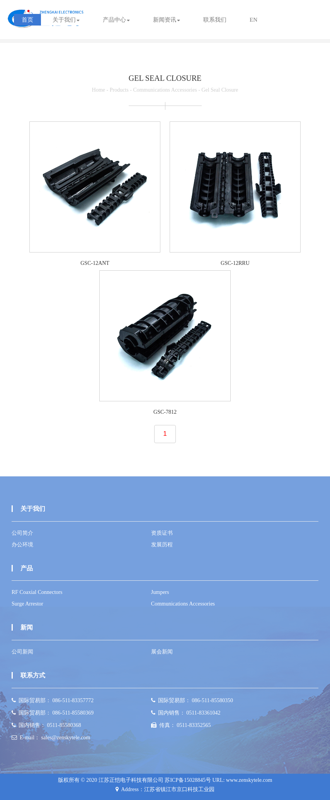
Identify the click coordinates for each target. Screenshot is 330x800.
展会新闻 (162, 652)
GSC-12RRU (235, 263)
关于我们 (66, 20)
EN (253, 20)
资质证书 (162, 533)
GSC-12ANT (94, 263)
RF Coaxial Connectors (37, 592)
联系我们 (214, 20)
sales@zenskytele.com (65, 737)
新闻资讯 (166, 20)
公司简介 (22, 533)
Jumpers (160, 592)
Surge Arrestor (27, 604)
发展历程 (162, 545)
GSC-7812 (165, 412)
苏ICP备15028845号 (188, 780)
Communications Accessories (165, 90)
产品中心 (116, 20)
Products (119, 90)
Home (98, 90)
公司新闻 (22, 652)
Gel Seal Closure (219, 90)
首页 (27, 20)
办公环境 (22, 545)
